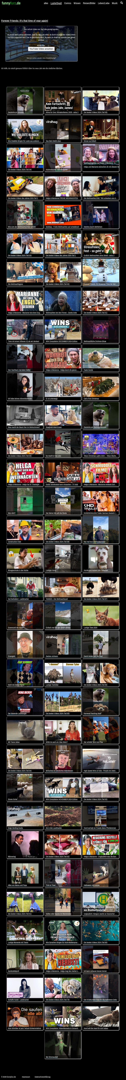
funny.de (11, 3)
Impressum (26, 1076)
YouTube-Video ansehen (41, 49)
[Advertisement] (101, 43)
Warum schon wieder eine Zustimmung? (41, 58)
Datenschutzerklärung (42, 1076)
